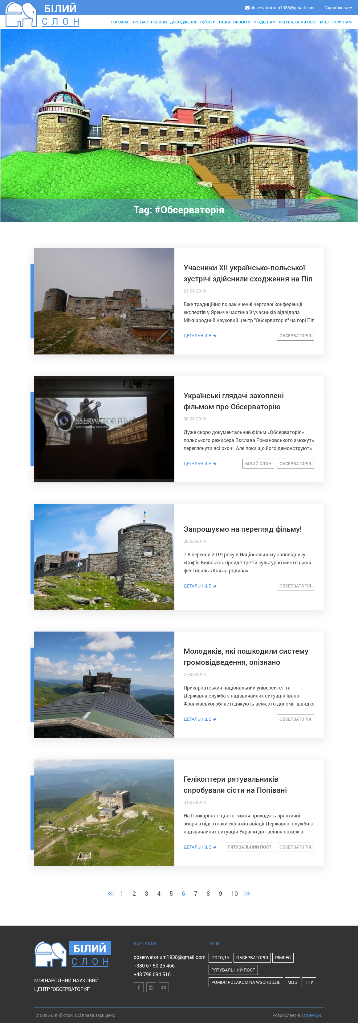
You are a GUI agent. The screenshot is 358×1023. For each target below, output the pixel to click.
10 (234, 893)
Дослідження (183, 21)
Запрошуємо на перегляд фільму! (243, 529)
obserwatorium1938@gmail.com (169, 957)
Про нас (140, 21)
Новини (159, 21)
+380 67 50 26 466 (154, 965)
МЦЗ (324, 21)
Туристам (342, 21)
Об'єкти (208, 21)
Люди (224, 21)
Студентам (265, 21)
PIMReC (283, 957)
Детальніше (200, 335)
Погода (220, 957)
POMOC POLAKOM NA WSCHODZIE (245, 982)
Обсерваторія (295, 335)
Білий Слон (258, 463)
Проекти (241, 21)
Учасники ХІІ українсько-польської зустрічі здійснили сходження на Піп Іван (248, 279)
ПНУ (308, 982)
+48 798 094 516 (152, 974)
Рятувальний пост (298, 21)
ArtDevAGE (311, 1015)
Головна (119, 21)
